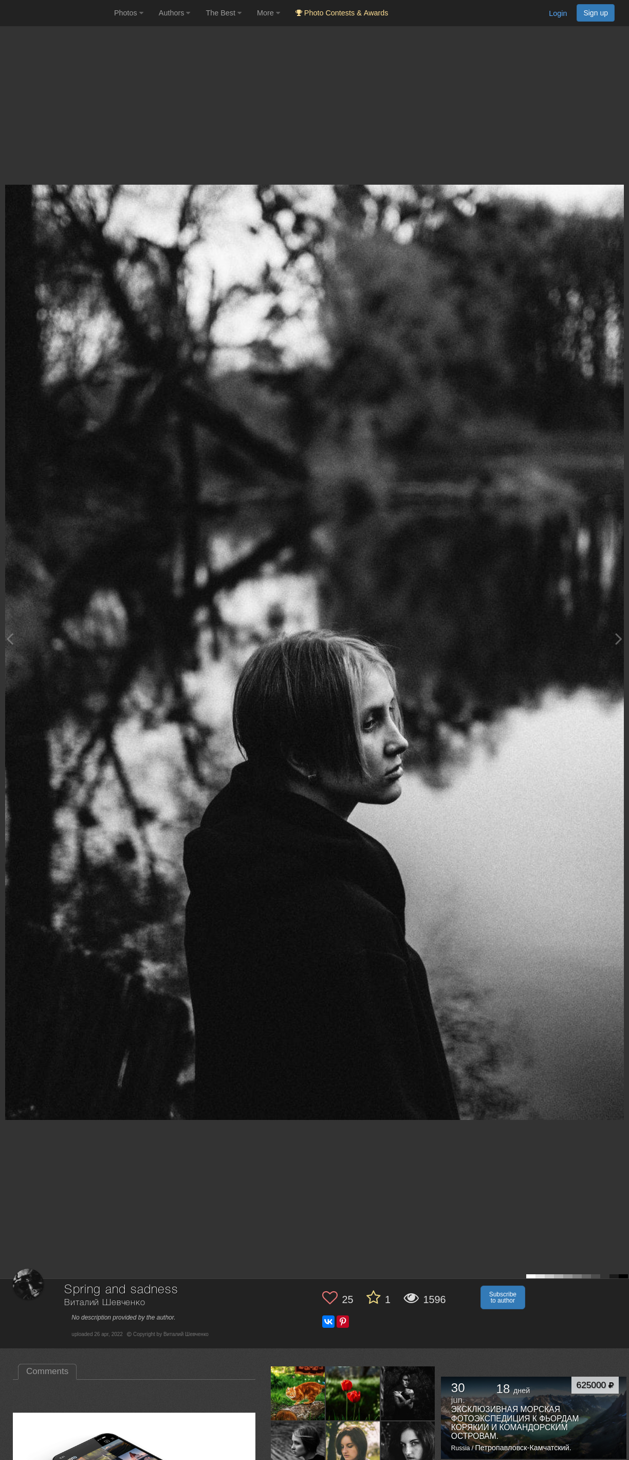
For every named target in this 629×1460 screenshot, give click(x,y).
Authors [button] (175, 12)
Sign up (595, 12)
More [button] (268, 12)
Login (558, 13)
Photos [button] (128, 12)
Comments (47, 1371)
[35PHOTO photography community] (56, 13)
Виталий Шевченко (104, 1303)
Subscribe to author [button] (502, 1297)
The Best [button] (224, 12)
